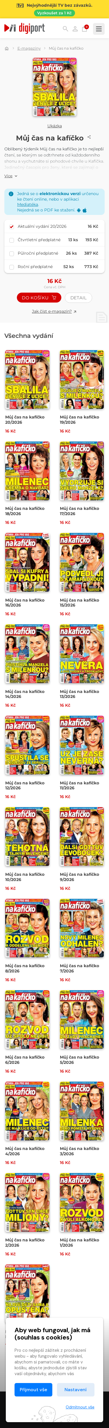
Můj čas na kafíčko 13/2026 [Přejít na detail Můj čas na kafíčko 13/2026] (79, 694)
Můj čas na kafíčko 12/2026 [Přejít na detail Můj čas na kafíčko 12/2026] (24, 785)
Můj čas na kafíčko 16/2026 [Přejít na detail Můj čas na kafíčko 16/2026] (24, 602)
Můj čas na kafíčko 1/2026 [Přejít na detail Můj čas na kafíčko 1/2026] (79, 1242)
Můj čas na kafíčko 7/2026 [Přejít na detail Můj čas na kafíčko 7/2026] (79, 968)
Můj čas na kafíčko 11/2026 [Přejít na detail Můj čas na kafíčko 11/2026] (79, 785)
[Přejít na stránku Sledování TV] (54, 9)
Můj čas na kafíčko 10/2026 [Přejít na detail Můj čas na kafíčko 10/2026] (24, 877)
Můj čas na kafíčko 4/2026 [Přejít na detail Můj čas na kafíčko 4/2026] (24, 1151)
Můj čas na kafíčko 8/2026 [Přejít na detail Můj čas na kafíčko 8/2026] (24, 968)
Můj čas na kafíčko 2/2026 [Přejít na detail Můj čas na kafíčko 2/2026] (24, 1242)
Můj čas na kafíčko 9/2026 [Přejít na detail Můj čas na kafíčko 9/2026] (79, 877)
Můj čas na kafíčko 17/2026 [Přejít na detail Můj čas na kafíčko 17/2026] (79, 511)
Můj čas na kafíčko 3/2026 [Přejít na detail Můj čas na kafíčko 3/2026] (79, 1151)
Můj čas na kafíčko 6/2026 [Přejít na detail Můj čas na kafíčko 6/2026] (24, 1060)
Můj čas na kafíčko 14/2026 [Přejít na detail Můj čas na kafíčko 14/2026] (24, 694)
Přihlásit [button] (75, 28)
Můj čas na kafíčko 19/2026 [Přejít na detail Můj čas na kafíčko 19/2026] (79, 419)
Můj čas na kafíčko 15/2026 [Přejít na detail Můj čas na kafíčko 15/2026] (79, 602)
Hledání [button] (65, 28)
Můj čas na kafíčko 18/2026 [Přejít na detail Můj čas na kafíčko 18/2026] (24, 511)
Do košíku (39, 297)
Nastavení (76, 1390)
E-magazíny (29, 48)
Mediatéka (27, 204)
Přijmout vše (33, 1390)
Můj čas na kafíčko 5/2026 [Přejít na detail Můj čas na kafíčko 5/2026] (79, 1060)
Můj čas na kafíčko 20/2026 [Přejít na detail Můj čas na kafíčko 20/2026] (24, 419)
